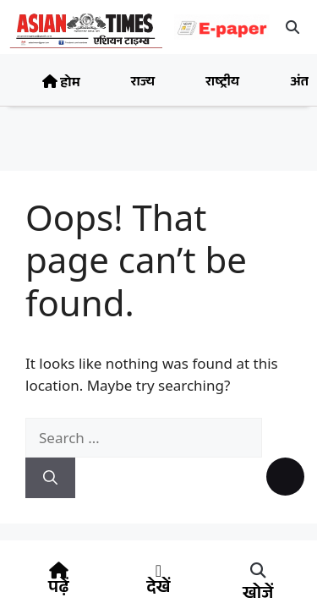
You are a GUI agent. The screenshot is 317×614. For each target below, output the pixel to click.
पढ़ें (58, 589)
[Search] (50, 478)
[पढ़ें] (58, 570)
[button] (293, 27)
